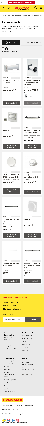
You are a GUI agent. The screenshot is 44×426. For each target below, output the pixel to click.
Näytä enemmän (7, 31)
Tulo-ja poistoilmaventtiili (31, 176)
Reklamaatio (26, 344)
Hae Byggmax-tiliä (10, 349)
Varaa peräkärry (9, 346)
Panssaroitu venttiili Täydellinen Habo (32, 131)
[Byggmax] (22, 8)
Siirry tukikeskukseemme (12, 309)
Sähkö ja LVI (27, 15)
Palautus (24, 341)
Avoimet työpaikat (10, 380)
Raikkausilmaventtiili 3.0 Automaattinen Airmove (32, 83)
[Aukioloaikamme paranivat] (22, 2)
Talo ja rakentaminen (14, 15)
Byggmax (18, 423)
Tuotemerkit (7, 369)
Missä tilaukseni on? (28, 335)
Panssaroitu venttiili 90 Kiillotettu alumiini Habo (32, 266)
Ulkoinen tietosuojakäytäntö (10, 409)
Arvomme (7, 386)
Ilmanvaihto (38, 15)
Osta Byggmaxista (9, 334)
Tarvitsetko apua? (27, 338)
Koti (3, 15)
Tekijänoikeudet (7, 405)
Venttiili (6, 130)
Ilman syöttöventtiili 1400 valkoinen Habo (11, 176)
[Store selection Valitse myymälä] (9, 8)
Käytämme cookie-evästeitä (25, 405)
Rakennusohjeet (9, 361)
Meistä (6, 376)
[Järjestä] (31, 42)
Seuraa (33, 319)
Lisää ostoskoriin (11, 103)
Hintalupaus (7, 343)
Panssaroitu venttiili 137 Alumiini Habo (11, 265)
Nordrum (24, 423)
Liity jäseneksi (8, 352)
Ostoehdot (25, 347)
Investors (7, 383)
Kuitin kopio (25, 350)
